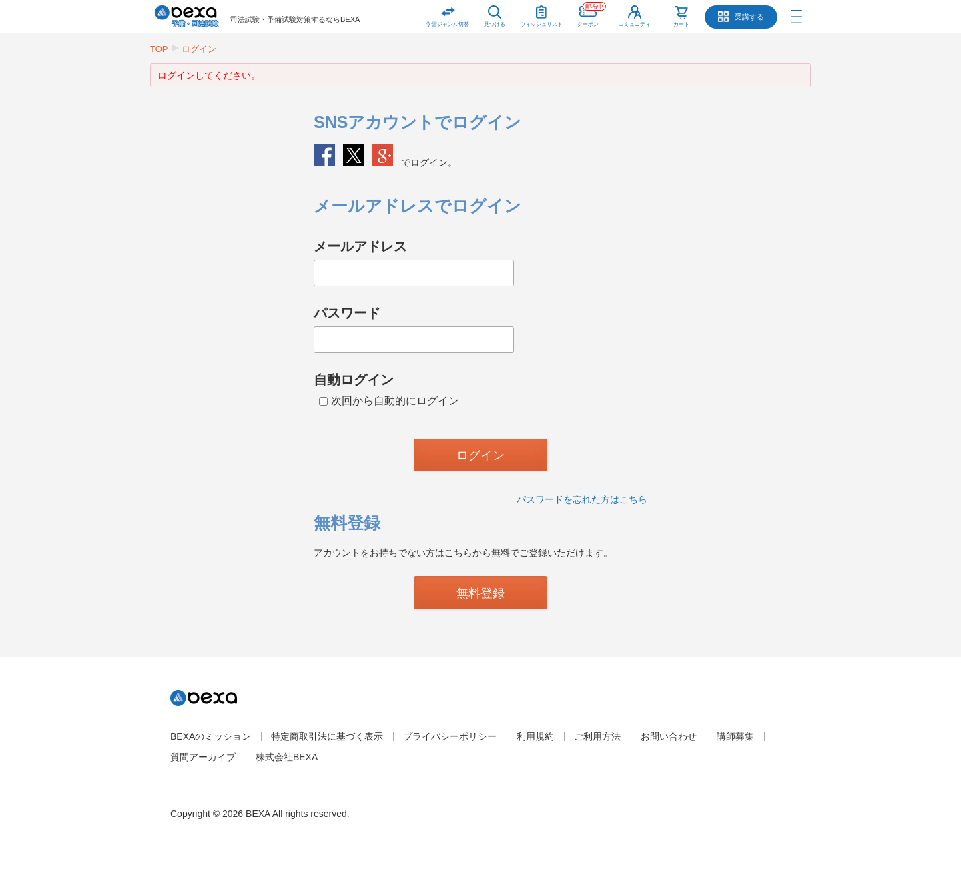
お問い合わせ (669, 736)
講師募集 (735, 736)
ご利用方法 (597, 736)
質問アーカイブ (203, 757)
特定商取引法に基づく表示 (327, 736)
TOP (159, 49)
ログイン (199, 49)
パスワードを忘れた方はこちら (582, 499)
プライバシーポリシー (450, 736)
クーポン (591, 13)
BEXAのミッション (210, 736)
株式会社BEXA (287, 757)
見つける (494, 24)
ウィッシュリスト (541, 13)
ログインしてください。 (208, 75)
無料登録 (480, 593)
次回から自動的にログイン (389, 400)
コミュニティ (635, 24)
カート (681, 24)
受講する (749, 17)
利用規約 (535, 736)
